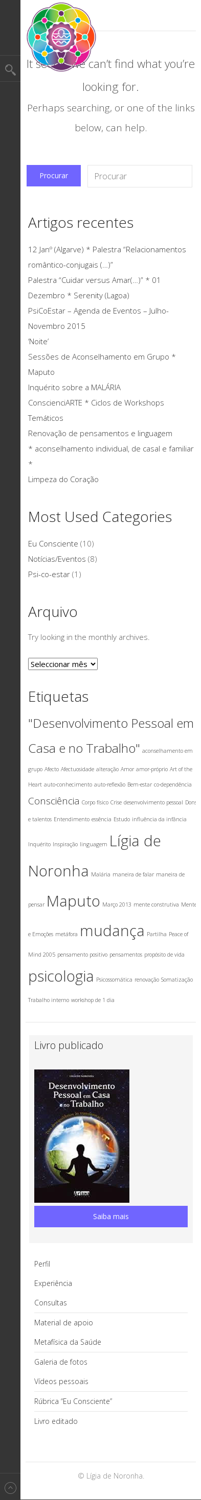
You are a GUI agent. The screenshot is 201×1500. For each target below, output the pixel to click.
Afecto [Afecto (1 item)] (51, 769)
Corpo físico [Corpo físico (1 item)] (95, 802)
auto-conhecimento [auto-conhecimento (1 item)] (68, 784)
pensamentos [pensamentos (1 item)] (125, 954)
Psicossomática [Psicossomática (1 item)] (114, 979)
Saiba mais (111, 1216)
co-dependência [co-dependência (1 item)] (173, 784)
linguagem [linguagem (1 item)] (93, 844)
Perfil (42, 1264)
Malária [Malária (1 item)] (100, 874)
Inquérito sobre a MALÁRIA (74, 387)
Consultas (50, 1302)
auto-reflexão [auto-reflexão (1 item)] (109, 784)
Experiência (53, 1283)
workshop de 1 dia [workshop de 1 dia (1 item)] (93, 1000)
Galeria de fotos (60, 1362)
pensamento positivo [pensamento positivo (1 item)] (82, 954)
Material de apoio (63, 1322)
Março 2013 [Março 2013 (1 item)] (116, 904)
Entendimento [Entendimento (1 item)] (72, 819)
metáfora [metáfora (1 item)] (66, 934)
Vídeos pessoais (61, 1381)
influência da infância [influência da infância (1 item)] (159, 819)
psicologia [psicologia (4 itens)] (61, 976)
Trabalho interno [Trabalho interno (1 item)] (48, 1000)
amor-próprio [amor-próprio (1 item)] (152, 769)
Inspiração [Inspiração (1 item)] (65, 844)
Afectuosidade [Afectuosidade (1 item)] (77, 769)
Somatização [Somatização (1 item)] (177, 979)
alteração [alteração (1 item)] (107, 769)
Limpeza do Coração (63, 479)
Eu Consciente (53, 543)
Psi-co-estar (49, 574)
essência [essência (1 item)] (101, 819)
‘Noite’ (38, 341)
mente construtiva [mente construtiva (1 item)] (156, 904)
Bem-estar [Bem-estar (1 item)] (139, 784)
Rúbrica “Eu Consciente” (73, 1401)
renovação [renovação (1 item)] (147, 979)
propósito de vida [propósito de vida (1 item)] (164, 954)
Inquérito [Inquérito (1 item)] (39, 844)
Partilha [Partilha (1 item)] (157, 934)
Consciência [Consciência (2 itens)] (54, 800)
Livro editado (56, 1421)
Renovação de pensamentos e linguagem (100, 433)
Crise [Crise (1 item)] (116, 802)
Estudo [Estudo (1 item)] (122, 819)
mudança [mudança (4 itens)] (112, 930)
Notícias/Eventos (57, 559)
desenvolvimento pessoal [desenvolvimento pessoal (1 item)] (153, 802)
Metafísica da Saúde (67, 1342)
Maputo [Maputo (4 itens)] (73, 901)
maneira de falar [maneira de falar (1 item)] (133, 874)
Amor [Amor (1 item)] (127, 769)
